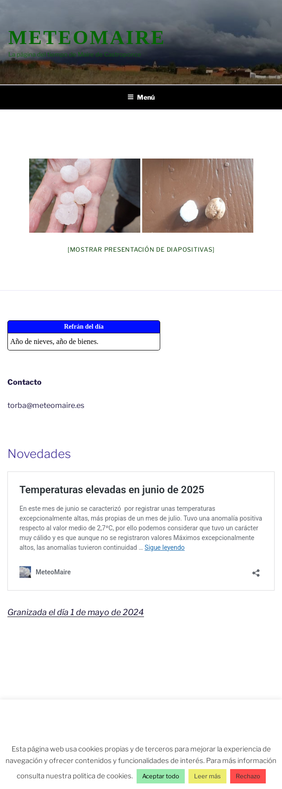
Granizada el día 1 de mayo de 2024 (75, 612)
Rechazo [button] (248, 776)
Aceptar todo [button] (160, 776)
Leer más (207, 776)
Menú (141, 97)
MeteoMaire (87, 37)
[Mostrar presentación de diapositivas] (141, 249)
